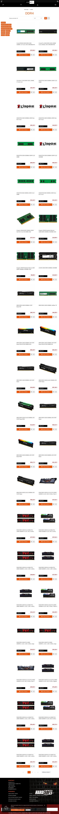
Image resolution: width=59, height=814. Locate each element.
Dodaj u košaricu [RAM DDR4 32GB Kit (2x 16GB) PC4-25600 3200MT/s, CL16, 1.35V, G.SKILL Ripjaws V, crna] (45, 766)
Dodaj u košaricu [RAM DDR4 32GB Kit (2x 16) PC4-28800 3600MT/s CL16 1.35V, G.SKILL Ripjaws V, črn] (45, 691)
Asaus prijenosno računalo (6, 28)
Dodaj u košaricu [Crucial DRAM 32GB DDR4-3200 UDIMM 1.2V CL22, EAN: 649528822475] (23, 54)
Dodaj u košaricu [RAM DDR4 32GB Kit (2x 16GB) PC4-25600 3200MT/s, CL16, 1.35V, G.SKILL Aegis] (23, 766)
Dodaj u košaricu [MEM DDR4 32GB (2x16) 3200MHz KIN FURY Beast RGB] (23, 429)
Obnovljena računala (12, 800)
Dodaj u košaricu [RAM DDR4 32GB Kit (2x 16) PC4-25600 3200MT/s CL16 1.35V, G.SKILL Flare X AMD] (23, 691)
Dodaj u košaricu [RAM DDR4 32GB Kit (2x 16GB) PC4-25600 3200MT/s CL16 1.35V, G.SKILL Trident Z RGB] (45, 728)
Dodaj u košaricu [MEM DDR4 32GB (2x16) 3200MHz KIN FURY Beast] (45, 391)
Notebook (3, 22)
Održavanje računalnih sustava (14, 799)
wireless (7, 32)
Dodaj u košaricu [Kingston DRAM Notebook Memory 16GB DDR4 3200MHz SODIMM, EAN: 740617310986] (45, 242)
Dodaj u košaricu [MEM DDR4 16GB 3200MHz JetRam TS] (45, 316)
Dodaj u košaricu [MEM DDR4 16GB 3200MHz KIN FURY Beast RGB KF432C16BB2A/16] (45, 354)
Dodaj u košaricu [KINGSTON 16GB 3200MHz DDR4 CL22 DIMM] (45, 92)
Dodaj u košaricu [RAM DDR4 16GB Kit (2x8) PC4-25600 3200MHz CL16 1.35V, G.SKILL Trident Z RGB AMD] (45, 616)
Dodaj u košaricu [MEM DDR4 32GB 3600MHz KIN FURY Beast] (45, 466)
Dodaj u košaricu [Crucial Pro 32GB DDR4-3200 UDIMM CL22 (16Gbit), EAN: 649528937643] (45, 54)
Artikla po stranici (46, 772)
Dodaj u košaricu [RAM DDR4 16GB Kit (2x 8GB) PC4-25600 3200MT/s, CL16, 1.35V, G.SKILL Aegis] (23, 579)
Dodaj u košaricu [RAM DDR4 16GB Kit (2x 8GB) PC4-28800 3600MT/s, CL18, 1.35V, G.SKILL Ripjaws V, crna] (23, 616)
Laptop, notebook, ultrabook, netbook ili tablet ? (38, 795)
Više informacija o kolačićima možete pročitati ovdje (21, 807)
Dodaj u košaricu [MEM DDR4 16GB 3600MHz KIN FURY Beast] (23, 391)
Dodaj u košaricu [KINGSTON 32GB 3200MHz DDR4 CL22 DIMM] (23, 167)
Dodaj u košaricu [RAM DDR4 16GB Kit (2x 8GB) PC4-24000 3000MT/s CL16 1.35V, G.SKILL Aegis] (23, 541)
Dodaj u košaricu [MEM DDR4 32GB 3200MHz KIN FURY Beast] (45, 429)
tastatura (3, 32)
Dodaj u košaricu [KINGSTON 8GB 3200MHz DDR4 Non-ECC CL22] (45, 204)
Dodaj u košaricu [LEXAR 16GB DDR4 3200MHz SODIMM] (45, 279)
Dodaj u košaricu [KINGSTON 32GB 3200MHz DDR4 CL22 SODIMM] (45, 167)
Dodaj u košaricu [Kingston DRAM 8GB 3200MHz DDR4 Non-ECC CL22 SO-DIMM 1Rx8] (23, 242)
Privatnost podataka (12, 795)
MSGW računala (32, 799)
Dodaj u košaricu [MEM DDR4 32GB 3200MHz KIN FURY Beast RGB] (23, 466)
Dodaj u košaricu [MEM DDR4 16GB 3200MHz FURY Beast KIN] (23, 316)
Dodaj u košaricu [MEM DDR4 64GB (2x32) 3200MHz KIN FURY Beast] (23, 504)
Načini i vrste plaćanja (33, 797)
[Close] (18, 810)
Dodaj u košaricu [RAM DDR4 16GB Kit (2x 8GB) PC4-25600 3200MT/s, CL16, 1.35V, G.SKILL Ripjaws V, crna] (45, 579)
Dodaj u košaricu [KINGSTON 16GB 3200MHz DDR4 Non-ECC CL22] (23, 129)
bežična (2, 35)
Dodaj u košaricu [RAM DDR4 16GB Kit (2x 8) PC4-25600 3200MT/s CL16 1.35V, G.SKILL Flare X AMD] (45, 504)
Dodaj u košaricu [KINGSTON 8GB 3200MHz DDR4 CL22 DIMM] (23, 204)
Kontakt (30, 793)
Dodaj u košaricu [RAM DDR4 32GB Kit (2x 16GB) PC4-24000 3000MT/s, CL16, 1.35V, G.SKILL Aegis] (23, 728)
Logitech (3, 30)
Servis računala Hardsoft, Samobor (15, 797)
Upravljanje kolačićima (33, 800)
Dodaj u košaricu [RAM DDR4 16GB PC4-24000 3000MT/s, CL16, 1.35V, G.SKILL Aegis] (23, 654)
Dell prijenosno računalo (6, 24)
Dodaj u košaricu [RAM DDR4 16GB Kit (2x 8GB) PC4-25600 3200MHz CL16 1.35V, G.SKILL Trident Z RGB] (45, 541)
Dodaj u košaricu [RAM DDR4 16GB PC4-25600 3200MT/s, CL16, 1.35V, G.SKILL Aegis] (45, 654)
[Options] (28, 810)
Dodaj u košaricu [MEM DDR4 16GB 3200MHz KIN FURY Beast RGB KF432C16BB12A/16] (23, 354)
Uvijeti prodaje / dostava (13, 793)
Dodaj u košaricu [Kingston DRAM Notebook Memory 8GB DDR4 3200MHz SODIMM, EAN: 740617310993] (23, 279)
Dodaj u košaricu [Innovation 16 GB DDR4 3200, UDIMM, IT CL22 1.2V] (23, 92)
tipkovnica (8, 30)
